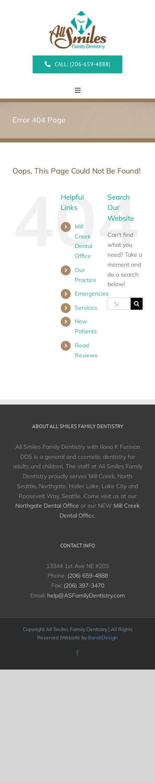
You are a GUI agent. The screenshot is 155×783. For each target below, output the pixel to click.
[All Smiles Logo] (77, 8)
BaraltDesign (103, 637)
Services (86, 307)
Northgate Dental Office (47, 505)
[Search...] (119, 304)
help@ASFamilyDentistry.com (86, 595)
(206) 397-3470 (84, 585)
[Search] (137, 304)
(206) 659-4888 (87, 575)
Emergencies (92, 293)
